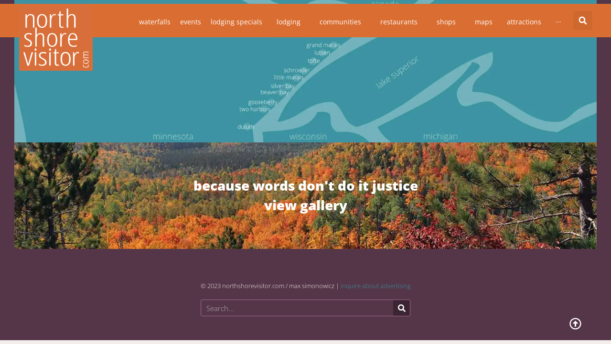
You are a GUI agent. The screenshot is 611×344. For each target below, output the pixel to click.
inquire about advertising (376, 285)
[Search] (401, 308)
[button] (582, 20)
